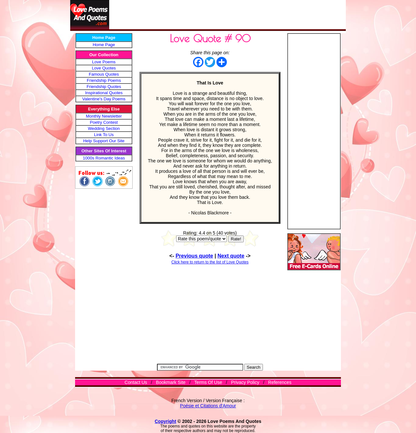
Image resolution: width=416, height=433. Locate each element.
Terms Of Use (208, 382)
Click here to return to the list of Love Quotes (209, 262)
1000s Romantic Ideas (104, 158)
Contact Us (135, 382)
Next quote (230, 256)
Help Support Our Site (103, 140)
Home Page (104, 44)
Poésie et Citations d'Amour (208, 405)
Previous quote (194, 256)
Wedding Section (104, 128)
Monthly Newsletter (104, 116)
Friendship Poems (104, 80)
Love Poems (103, 61)
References (280, 382)
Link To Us (103, 134)
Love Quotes (104, 68)
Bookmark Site (171, 382)
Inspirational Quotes (104, 92)
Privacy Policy (245, 382)
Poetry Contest (104, 122)
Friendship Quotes (103, 86)
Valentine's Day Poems (103, 98)
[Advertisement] (227, 14)
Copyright (165, 421)
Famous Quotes (104, 74)
